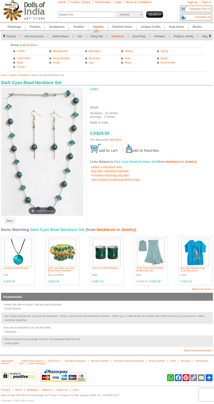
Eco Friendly (167, 62)
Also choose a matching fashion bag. (115, 179)
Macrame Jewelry (100, 361)
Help (118, 2)
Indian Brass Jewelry (32, 361)
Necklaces (117, 36)
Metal (20, 62)
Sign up (193, 2)
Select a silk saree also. (107, 167)
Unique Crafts (150, 26)
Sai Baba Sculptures (75, 361)
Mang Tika (97, 36)
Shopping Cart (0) (200, 8)
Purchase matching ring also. (110, 175)
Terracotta (94, 58)
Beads (164, 58)
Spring (164, 51)
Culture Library (80, 2)
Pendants (159, 36)
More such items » (202, 289)
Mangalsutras (60, 51)
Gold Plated (23, 58)
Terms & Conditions (138, 2)
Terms (18, 389)
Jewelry (13, 75)
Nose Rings (139, 36)
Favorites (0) (203, 17)
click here (115, 139)
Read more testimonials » (198, 350)
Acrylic (56, 62)
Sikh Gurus (53, 361)
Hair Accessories (34, 36)
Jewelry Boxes (60, 36)
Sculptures (56, 26)
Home (62, 2)
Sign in (206, 2)
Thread (21, 66)
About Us (62, 389)
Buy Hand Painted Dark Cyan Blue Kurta (193, 269)
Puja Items (176, 26)
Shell (127, 58)
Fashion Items (122, 26)
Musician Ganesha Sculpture (129, 361)
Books (197, 26)
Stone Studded (61, 58)
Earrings (11, 36)
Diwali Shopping (36, 363)
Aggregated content (7, 362)
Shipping (32, 389)
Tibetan (129, 51)
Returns (47, 389)
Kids (79, 36)
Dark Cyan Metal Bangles (105, 268)
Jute (91, 62)
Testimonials (102, 2)
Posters (35, 26)
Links (75, 389)
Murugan (185, 361)
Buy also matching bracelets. (110, 171)
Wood (128, 62)
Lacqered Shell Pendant (15, 268)
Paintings (14, 26)
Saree (173, 361)
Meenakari (95, 51)
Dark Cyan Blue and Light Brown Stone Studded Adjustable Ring (61, 270)
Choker (21, 51)
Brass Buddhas (157, 361)
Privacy (5, 389)
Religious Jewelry (184, 36)
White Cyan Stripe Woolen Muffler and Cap (150, 269)
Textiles (78, 26)
